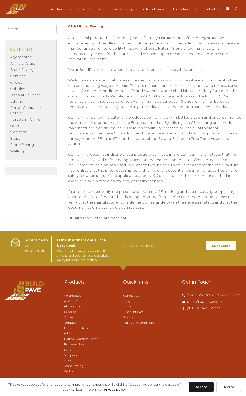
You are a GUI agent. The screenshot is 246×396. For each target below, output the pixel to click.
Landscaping (126, 9)
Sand (14, 126)
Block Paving (186, 9)
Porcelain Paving (25, 119)
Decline (229, 387)
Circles (16, 82)
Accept (201, 387)
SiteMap (129, 317)
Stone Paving (60, 9)
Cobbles (17, 89)
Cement (17, 76)
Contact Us (211, 9)
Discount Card (133, 312)
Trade (127, 306)
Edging (16, 101)
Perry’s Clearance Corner (81, 339)
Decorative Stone (93, 9)
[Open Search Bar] (236, 9)
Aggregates (21, 57)
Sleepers (18, 132)
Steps (15, 138)
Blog (126, 301)
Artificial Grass (155, 9)
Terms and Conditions (138, 322)
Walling (17, 151)
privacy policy (115, 389)
